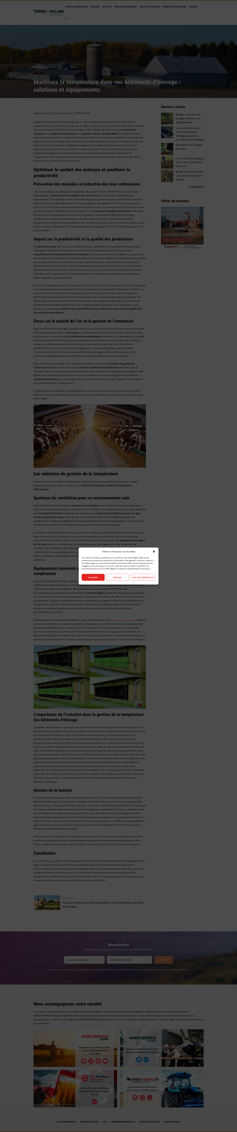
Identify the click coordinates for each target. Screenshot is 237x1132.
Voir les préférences (143, 577)
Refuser (117, 577)
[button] (153, 551)
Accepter (93, 577)
